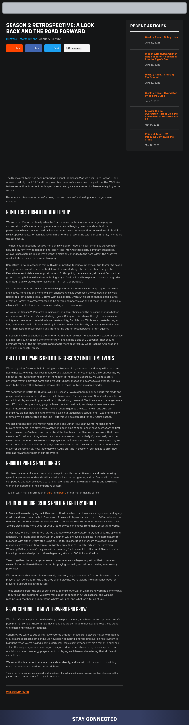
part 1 (50, 378)
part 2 (62, 378)
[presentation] (11, 8)
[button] (177, 8)
